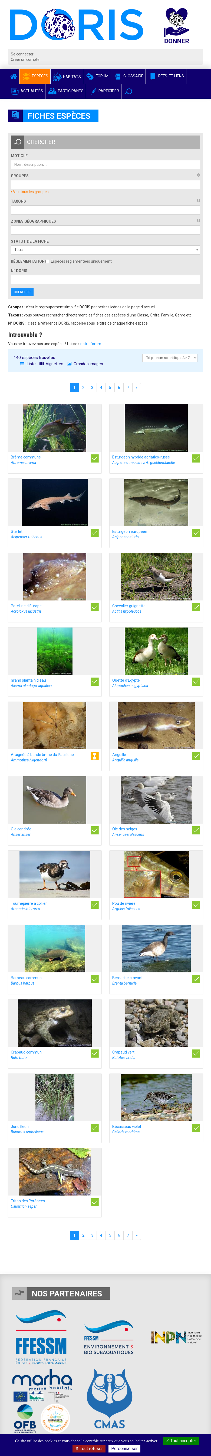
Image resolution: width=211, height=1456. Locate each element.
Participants (66, 91)
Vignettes (51, 363)
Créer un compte (25, 59)
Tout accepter (181, 1440)
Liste (28, 363)
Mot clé (19, 156)
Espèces (35, 76)
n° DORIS (19, 271)
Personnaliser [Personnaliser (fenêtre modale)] (124, 1448)
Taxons (18, 201)
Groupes (20, 176)
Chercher (22, 292)
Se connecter (22, 54)
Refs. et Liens (166, 76)
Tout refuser (89, 1448)
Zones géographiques (33, 221)
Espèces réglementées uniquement (78, 261)
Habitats (67, 77)
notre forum (90, 344)
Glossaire (128, 76)
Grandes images (85, 363)
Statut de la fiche (30, 241)
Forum (96, 76)
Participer (103, 91)
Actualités (26, 91)
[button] (128, 91)
